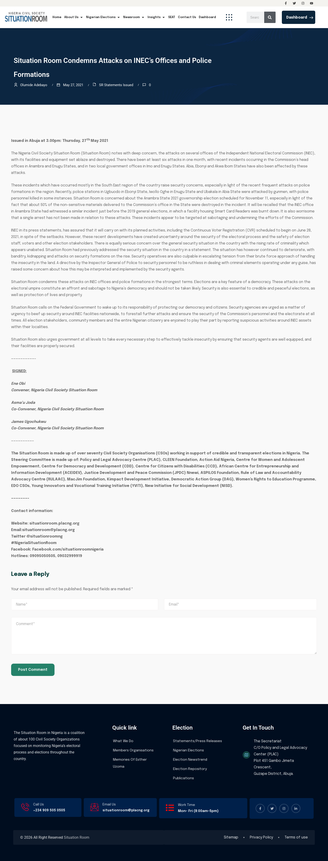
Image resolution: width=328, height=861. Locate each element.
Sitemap (231, 837)
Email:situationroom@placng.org (43, 530)
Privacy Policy (261, 837)
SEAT (171, 17)
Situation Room (76, 837)
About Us (73, 17)
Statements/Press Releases (197, 741)
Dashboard (207, 17)
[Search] (270, 17)
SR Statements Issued (116, 85)
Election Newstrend (190, 760)
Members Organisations (133, 750)
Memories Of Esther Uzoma (130, 763)
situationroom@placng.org (126, 810)
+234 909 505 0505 (49, 810)
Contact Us (187, 17)
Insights (156, 17)
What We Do (123, 741)
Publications (183, 778)
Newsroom (134, 17)
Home (56, 17)
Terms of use (296, 837)
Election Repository (190, 769)
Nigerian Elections (103, 17)
